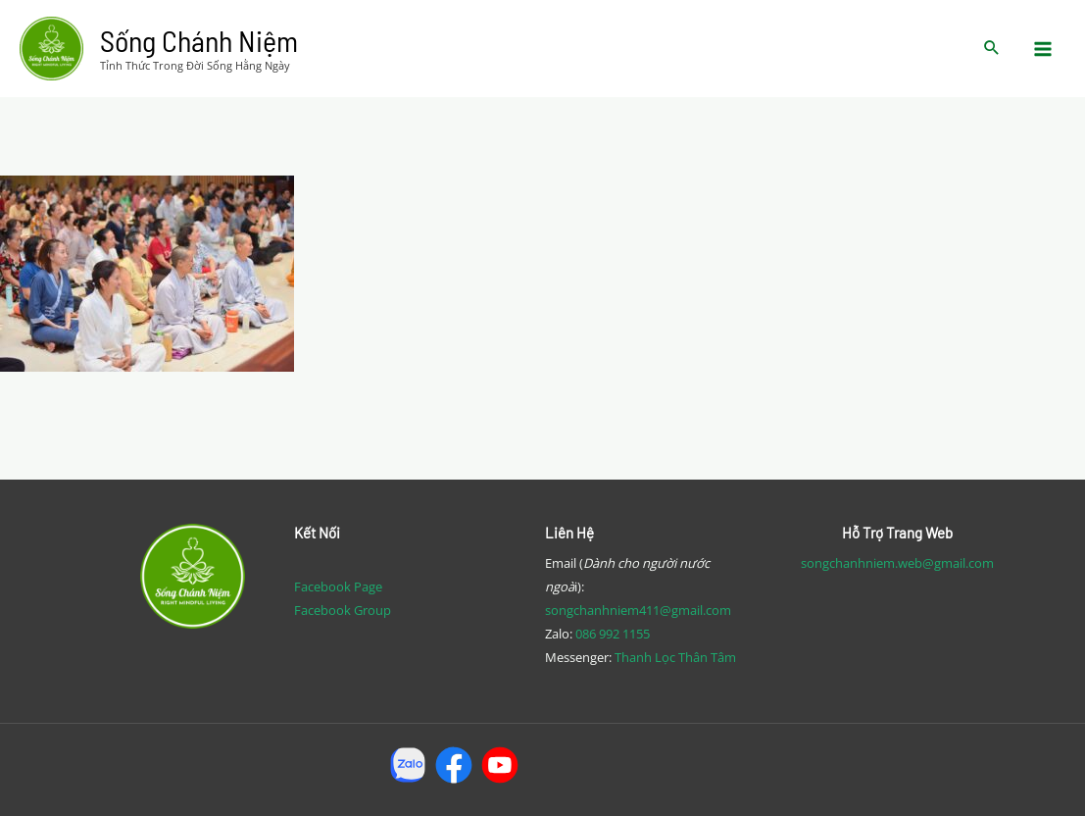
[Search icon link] (992, 48)
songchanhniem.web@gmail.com (897, 563)
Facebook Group (342, 610)
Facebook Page (338, 586)
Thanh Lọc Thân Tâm (675, 657)
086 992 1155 (612, 633)
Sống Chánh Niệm (199, 40)
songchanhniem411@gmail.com (638, 610)
